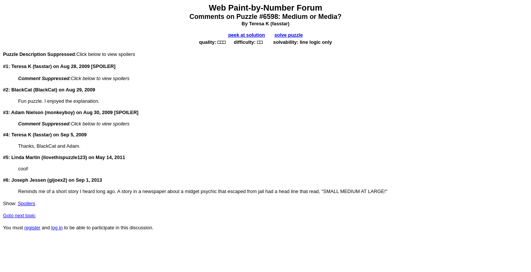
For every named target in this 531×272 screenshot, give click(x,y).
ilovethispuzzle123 (64, 157)
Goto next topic (19, 215)
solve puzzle (288, 35)
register (32, 227)
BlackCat (45, 90)
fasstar (280, 23)
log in (57, 227)
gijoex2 (57, 180)
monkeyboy (59, 112)
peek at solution (246, 35)
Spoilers (26, 203)
